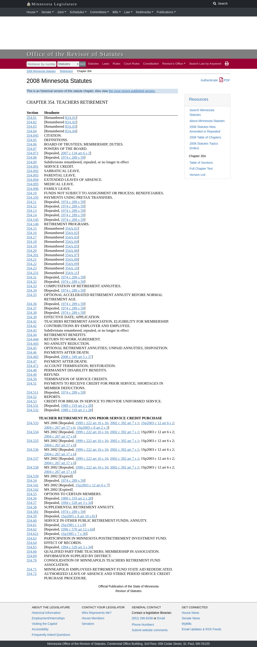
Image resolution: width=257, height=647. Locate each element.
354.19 (32, 246)
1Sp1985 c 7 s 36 (73, 534)
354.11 (32, 202)
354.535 (33, 441)
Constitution (151, 63)
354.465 (33, 357)
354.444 (33, 339)
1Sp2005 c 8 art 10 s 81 (78, 516)
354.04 (32, 131)
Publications (165, 12)
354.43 (32, 330)
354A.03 (71, 237)
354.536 (33, 449)
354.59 (32, 516)
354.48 (32, 370)
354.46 (32, 352)
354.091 (33, 166)
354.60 (32, 520)
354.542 (33, 489)
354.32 (32, 282)
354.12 (32, 206)
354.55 (32, 494)
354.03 (32, 126)
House (31, 12)
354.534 (33, 432)
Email (161, 618)
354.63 (32, 538)
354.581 (33, 512)
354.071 (33, 153)
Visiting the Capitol (44, 623)
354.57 (32, 503)
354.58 (32, 507)
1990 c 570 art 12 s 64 (77, 529)
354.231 (33, 273)
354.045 (33, 135)
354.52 (32, 397)
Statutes (93, 63)
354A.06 (71, 251)
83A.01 (70, 118)
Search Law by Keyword (205, 63)
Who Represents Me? (96, 612)
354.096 (33, 189)
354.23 (32, 268)
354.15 (32, 228)
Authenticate (209, 80)
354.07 (32, 149)
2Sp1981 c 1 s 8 (72, 525)
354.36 (32, 304)
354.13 (32, 211)
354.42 (32, 326)
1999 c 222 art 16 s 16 (91, 423)
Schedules (77, 12)
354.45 (32, 348)
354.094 (33, 180)
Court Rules (132, 63)
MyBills (186, 623)
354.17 (32, 237)
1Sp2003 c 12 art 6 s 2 (157, 423)
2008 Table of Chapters (205, 137)
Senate (46, 12)
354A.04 (71, 242)
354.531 (33, 405)
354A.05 (71, 246)
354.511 (32, 392)
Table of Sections (201, 162)
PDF (225, 80)
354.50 (32, 379)
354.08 (32, 157)
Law (127, 12)
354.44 (32, 335)
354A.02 (71, 233)
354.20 (32, 251)
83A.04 (70, 131)
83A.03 (70, 126)
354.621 (33, 534)
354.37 (32, 308)
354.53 (32, 401)
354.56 (32, 498)
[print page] (226, 63)
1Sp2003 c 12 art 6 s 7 (91, 485)
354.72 (32, 574)
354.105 (33, 197)
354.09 (32, 162)
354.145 (33, 220)
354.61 (32, 525)
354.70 (32, 560)
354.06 (32, 144)
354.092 (33, 171)
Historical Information (46, 612)
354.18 (32, 242)
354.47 (32, 361)
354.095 (33, 184)
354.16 (32, 233)
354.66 (32, 551)
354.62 (32, 529)
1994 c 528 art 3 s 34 (76, 503)
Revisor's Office (172, 63)
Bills (115, 12)
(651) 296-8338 (142, 618)
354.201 (33, 255)
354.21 (32, 259)
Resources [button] (198, 99)
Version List (197, 174)
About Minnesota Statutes (207, 121)
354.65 (32, 547)
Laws (105, 63)
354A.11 (71, 273)
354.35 (32, 295)
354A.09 (71, 264)
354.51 (32, 383)
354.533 (33, 423)
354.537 (33, 458)
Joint (60, 12)
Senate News (191, 618)
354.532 (33, 410)
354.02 (32, 122)
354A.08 (71, 259)
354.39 (32, 317)
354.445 (33, 344)
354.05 (32, 140)
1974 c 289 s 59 (72, 157)
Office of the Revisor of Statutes (75, 54)
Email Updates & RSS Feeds (201, 629)
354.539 (33, 476)
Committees (98, 12)
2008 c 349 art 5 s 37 (76, 357)
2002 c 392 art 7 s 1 (124, 423)
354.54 (32, 480)
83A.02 (70, 122)
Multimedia (143, 12)
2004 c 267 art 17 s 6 (59, 427)
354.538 (33, 467)
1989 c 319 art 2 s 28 (76, 405)
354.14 (32, 215)
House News (190, 612)
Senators (88, 623)
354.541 (33, 485)
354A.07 (71, 255)
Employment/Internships (48, 618)
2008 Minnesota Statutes (41, 71)
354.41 (32, 321)
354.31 (32, 277)
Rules (116, 63)
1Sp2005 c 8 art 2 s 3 (92, 427)
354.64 (32, 543)
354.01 (32, 118)
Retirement (66, 71)
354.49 (32, 375)
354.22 (32, 264)
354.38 (32, 313)
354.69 (32, 556)
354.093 (33, 175)
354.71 (32, 569)
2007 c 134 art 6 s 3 (75, 153)
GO (82, 64)
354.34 (32, 290)
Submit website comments (150, 630)
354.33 (32, 286)
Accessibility (40, 629)
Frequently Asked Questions (51, 634)
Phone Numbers (143, 624)
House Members (93, 618)
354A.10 (71, 268)
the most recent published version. (132, 91)
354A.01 (71, 228)
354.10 (32, 193)
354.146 (33, 224)
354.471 (33, 366)
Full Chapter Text (201, 168)
